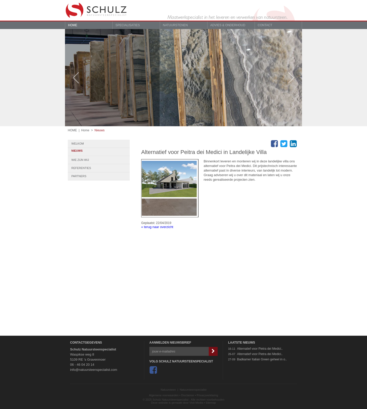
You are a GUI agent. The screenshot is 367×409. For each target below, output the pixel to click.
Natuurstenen (175, 25)
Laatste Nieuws (241, 342)
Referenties (100, 168)
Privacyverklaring (207, 395)
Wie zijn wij (100, 160)
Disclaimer (187, 395)
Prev (73, 77)
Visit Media (196, 402)
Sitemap (211, 402)
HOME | (74, 130)
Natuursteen (168, 389)
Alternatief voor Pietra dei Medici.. (260, 348)
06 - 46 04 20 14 (82, 364)
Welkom (100, 143)
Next (293, 77)
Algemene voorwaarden (163, 395)
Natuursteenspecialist (193, 389)
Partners (100, 176)
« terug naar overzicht (157, 227)
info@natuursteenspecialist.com (93, 370)
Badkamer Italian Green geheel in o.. (262, 359)
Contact (265, 25)
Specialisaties (127, 25)
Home (72, 25)
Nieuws (99, 130)
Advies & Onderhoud (227, 25)
